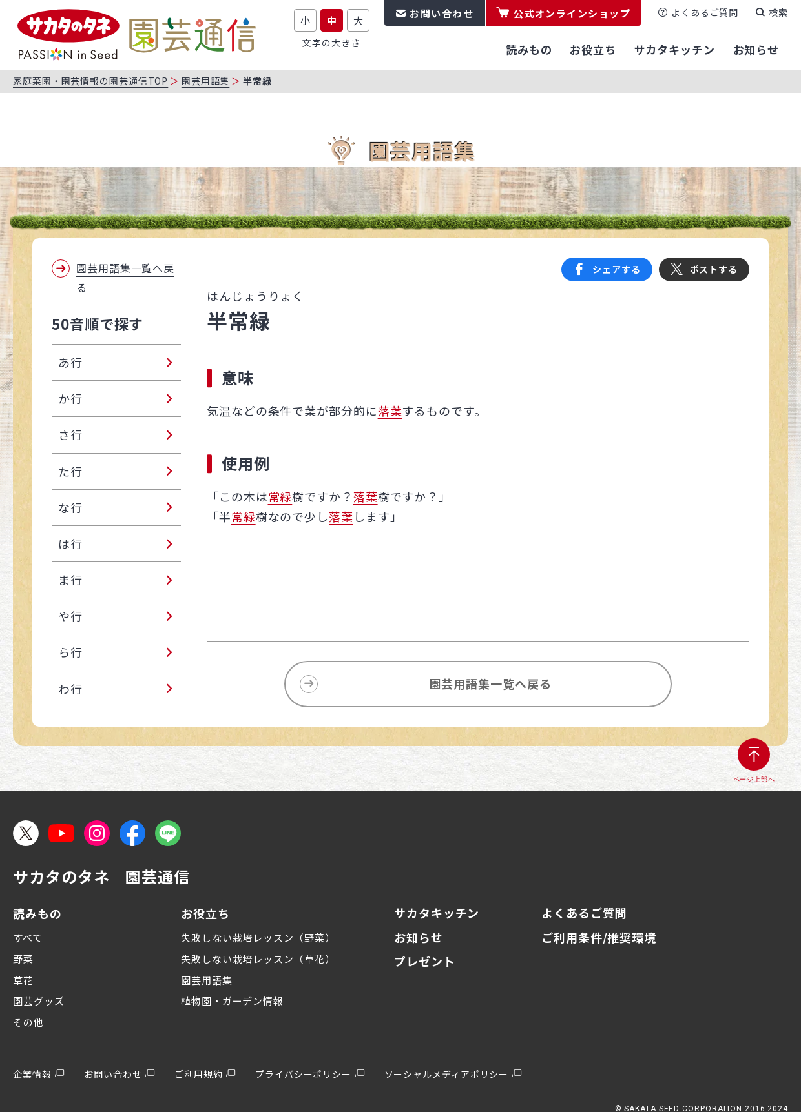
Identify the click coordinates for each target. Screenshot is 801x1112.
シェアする (616, 269)
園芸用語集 (206, 80)
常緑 (280, 496)
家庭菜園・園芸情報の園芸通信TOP (90, 80)
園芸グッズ (39, 1000)
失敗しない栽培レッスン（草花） (258, 958)
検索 (778, 12)
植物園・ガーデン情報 (232, 1000)
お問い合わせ (441, 13)
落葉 (390, 410)
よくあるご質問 (704, 12)
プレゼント (424, 961)
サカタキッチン (436, 912)
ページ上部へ (754, 779)
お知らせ (418, 937)
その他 (28, 1022)
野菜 (23, 958)
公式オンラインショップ (572, 13)
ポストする (714, 269)
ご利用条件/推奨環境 (598, 937)
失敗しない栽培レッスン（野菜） (258, 937)
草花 (23, 980)
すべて (28, 937)
